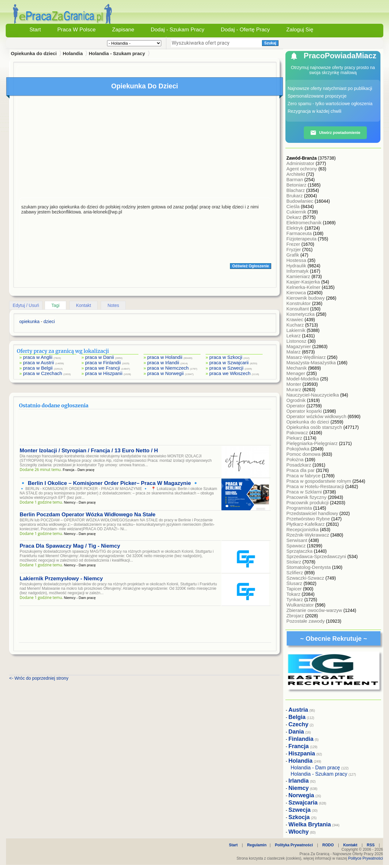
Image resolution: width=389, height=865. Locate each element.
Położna (295, 459)
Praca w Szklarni (304, 491)
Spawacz (296, 545)
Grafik (293, 255)
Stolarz (294, 561)
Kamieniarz (298, 276)
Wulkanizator (300, 604)
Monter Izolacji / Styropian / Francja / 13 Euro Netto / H (89, 451)
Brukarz (295, 195)
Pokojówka (298, 448)
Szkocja (299, 817)
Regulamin (256, 845)
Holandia (73, 53)
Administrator (301, 163)
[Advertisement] (145, 148)
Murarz (294, 389)
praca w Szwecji (226, 368)
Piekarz (294, 438)
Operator (296, 405)
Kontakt (83, 305)
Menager (296, 373)
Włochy (299, 832)
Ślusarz (294, 583)
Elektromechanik (304, 222)
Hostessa (297, 260)
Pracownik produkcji (308, 502)
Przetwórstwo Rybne (308, 518)
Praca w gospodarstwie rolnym (319, 481)
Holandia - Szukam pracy (117, 53)
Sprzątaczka (300, 551)
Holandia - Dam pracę (315, 767)
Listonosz (297, 341)
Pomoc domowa (304, 454)
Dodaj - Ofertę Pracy (245, 30)
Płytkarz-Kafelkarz (306, 524)
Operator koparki (304, 411)
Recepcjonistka (303, 529)
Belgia (297, 717)
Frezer (294, 244)
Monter (294, 384)
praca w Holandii (164, 357)
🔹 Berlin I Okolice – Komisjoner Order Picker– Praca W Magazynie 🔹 (109, 483)
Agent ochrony (302, 168)
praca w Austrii (38, 362)
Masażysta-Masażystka (311, 362)
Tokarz (294, 594)
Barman (295, 179)
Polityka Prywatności (294, 845)
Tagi (55, 305)
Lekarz (294, 335)
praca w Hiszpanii (104, 373)
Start (35, 30)
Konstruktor (299, 303)
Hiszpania (302, 753)
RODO (328, 845)
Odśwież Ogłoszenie (250, 266)
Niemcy (299, 788)
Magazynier (299, 346)
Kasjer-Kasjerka (303, 281)
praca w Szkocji (225, 357)
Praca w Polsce (76, 30)
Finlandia (301, 739)
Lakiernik (296, 330)
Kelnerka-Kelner (304, 287)
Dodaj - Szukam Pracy (177, 30)
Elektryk (295, 228)
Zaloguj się (299, 30)
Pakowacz (297, 432)
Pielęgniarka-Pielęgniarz (312, 443)
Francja (299, 746)
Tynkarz (295, 599)
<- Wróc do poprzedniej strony (38, 678)
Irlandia (299, 781)
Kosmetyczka (301, 314)
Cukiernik (297, 211)
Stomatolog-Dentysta (309, 567)
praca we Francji (102, 368)
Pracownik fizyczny (307, 497)
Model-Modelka (303, 378)
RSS (371, 845)
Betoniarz (297, 185)
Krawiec (295, 319)
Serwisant (297, 540)
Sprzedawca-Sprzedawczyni (317, 556)
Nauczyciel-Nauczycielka (313, 395)
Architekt (296, 174)
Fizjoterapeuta (302, 238)
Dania (296, 731)
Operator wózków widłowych (317, 416)
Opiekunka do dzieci (308, 421)
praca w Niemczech (168, 368)
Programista (299, 508)
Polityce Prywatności (365, 858)
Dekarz (294, 217)
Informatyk (298, 271)
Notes (113, 305)
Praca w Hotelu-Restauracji (315, 486)
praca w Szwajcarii (229, 362)
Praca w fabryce (304, 475)
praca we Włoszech (230, 373)
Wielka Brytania (310, 824)
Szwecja (300, 810)
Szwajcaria (303, 802)
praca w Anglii (38, 357)
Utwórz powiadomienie (335, 133)
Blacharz (296, 190)
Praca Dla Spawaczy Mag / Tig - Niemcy (70, 546)
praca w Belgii (38, 368)
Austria (298, 710)
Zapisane (123, 30)
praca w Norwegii (165, 373)
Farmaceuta (299, 233)
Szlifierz (295, 572)
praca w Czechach (42, 373)
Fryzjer (294, 249)
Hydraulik (297, 265)
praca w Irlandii (163, 362)
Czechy (299, 724)
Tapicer (294, 588)
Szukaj (270, 43)
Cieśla (293, 206)
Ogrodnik (296, 400)
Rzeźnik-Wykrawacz (308, 534)
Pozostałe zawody (306, 621)
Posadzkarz (299, 464)
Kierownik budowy (306, 298)
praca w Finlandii (103, 362)
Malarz (294, 351)
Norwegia (301, 795)
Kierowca (296, 292)
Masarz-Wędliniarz (306, 357)
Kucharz (295, 325)
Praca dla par (301, 470)
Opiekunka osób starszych (314, 427)
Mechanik (297, 368)
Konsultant (298, 308)
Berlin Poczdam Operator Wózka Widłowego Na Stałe (88, 515)
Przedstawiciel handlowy (313, 513)
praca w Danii (99, 357)
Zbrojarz (295, 615)
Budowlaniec (300, 201)
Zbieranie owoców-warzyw (314, 610)
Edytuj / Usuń (26, 305)
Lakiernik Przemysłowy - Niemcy (61, 579)
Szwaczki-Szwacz (305, 578)
